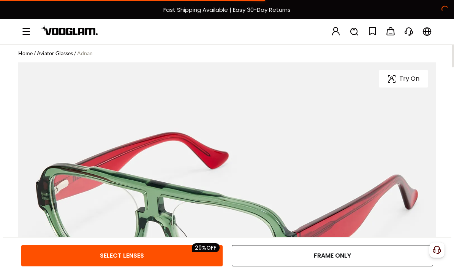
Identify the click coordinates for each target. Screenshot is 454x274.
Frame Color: (36, 128)
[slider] (398, 105)
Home (25, 53)
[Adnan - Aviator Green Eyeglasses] (33, 151)
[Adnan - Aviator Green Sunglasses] (67, 151)
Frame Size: (34, 183)
